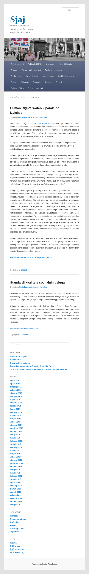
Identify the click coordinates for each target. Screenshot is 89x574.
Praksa (13, 82)
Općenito (24, 270)
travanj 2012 (15, 489)
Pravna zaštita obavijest (31, 70)
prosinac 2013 (16, 428)
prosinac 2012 (16, 463)
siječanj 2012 (16, 498)
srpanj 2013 (15, 444)
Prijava (13, 543)
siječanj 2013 (16, 460)
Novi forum (50, 64)
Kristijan (43, 117)
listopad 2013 (16, 434)
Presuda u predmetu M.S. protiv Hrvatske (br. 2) (32, 366)
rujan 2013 (15, 438)
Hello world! (15, 360)
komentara (17, 549)
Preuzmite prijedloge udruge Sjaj (24, 328)
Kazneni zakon (48, 76)
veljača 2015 (16, 390)
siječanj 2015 (16, 393)
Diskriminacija (32, 76)
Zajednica (14, 532)
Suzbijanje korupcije (66, 76)
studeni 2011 (16, 501)
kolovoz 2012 (16, 476)
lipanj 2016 (15, 380)
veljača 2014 (16, 422)
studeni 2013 (16, 431)
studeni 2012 (16, 466)
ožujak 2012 (15, 492)
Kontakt (48, 82)
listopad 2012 (16, 470)
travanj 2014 (15, 415)
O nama (14, 70)
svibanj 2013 (16, 447)
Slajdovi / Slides (17, 88)
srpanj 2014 (15, 406)
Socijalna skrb (16, 76)
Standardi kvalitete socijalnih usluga (37, 282)
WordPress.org (17, 552)
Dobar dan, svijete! (19, 356)
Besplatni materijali (35, 88)
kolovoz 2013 (16, 441)
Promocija (37, 82)
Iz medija (14, 516)
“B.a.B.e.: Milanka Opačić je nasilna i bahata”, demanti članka (38, 369)
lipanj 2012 (15, 482)
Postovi (59, 82)
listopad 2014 (16, 396)
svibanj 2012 (16, 485)
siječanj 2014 (16, 425)
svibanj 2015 (16, 387)
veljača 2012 (16, 495)
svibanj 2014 (16, 412)
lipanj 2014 (15, 409)
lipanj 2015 (15, 383)
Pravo (13, 525)
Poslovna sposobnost (53, 70)
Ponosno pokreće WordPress (44, 564)
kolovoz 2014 (16, 403)
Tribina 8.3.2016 (34, 64)
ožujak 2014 (15, 419)
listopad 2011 (16, 505)
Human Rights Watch (44, 123)
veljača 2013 (16, 457)
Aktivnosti (24, 82)
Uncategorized (17, 528)
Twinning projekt (17, 64)
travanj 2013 (15, 450)
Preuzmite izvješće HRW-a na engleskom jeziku (31, 257)
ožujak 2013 (15, 454)
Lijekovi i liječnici (65, 64)
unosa (15, 546)
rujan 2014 (15, 399)
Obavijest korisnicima (20, 363)
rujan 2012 (15, 473)
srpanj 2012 (15, 479)
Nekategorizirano (18, 519)
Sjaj (17, 19)
